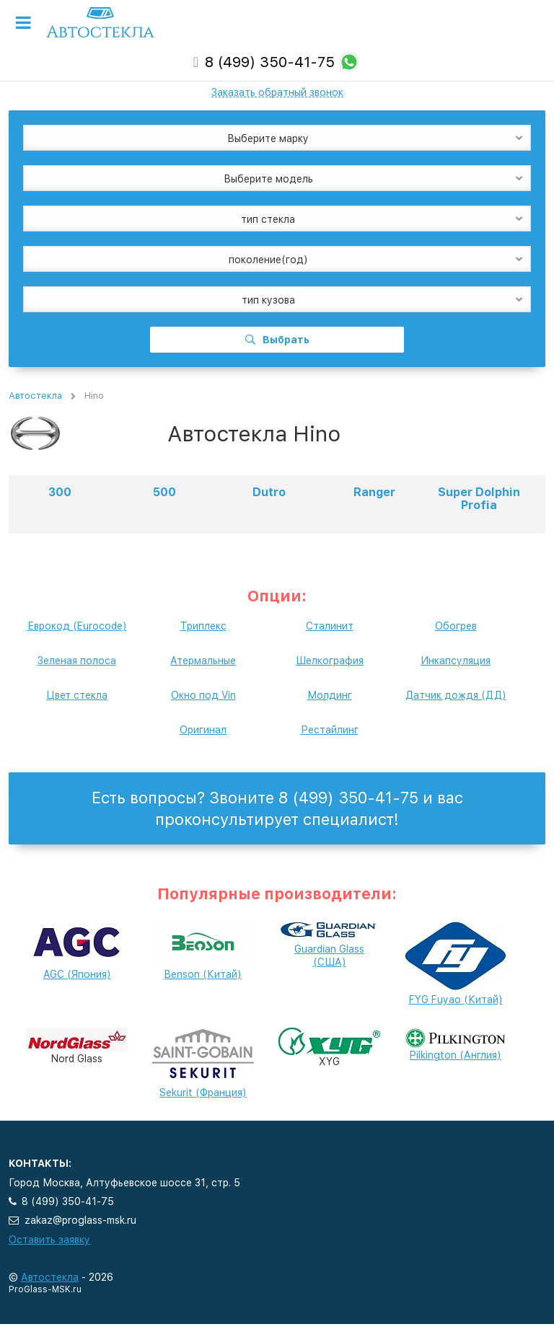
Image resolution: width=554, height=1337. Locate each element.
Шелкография (330, 660)
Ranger (374, 492)
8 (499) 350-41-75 (270, 62)
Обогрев (456, 626)
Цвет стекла (76, 695)
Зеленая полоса (77, 660)
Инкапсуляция (456, 660)
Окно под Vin (203, 695)
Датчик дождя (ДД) (455, 695)
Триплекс (203, 626)
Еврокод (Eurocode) (77, 626)
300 (59, 492)
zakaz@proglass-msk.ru (80, 1220)
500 (164, 492)
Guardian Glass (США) (329, 945)
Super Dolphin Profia (479, 498)
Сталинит (329, 626)
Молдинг (329, 695)
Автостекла (35, 395)
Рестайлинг (330, 730)
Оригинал (203, 730)
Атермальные (203, 660)
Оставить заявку (49, 1239)
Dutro (269, 492)
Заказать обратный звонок (277, 92)
